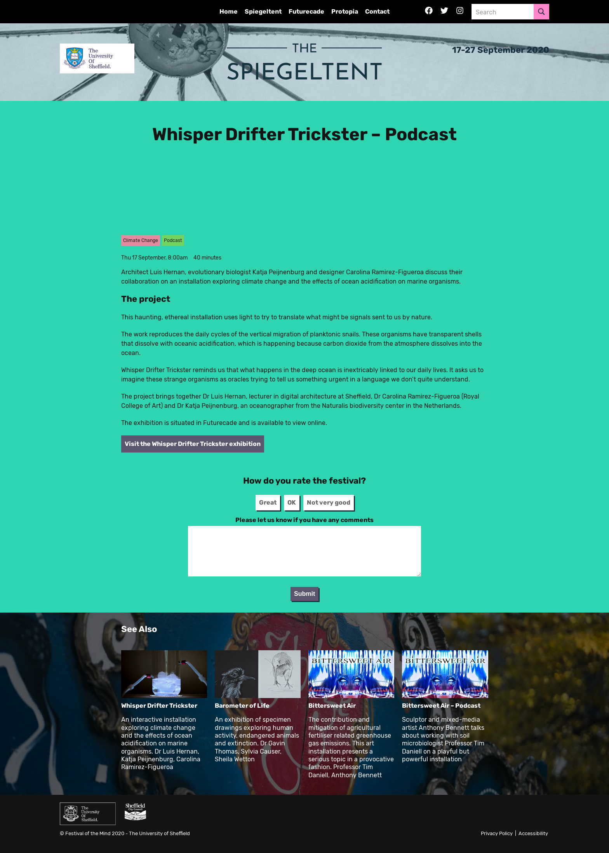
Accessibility (533, 833)
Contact (377, 11)
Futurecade (306, 11)
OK (291, 502)
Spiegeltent (263, 11)
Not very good (328, 502)
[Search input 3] (503, 11)
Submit (304, 593)
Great (268, 502)
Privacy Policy (497, 833)
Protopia (344, 11)
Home (228, 11)
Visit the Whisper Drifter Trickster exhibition (193, 443)
